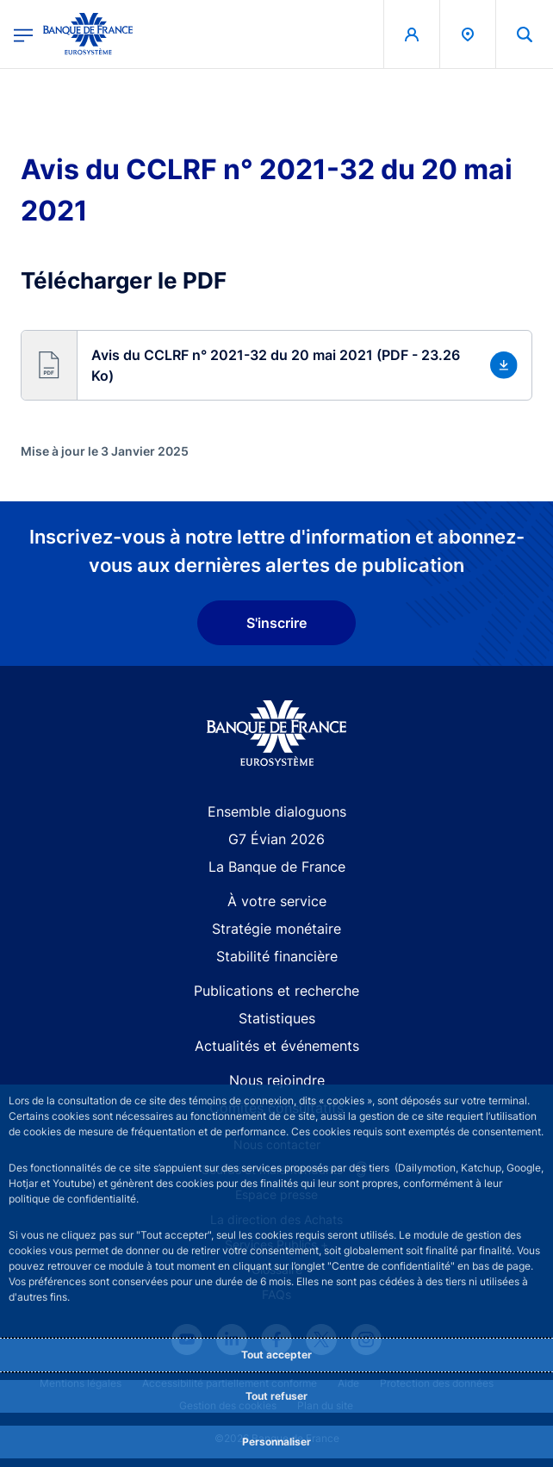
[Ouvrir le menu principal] (23, 34)
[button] (276, 365)
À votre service (276, 901)
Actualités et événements (277, 1045)
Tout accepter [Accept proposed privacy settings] (276, 1354)
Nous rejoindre (277, 1080)
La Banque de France (276, 866)
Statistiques (277, 1018)
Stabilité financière (277, 956)
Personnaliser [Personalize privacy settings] (276, 1441)
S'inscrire (276, 622)
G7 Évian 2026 (276, 839)
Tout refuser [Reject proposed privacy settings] (276, 1395)
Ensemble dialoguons (277, 811)
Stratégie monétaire (276, 928)
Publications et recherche (276, 990)
